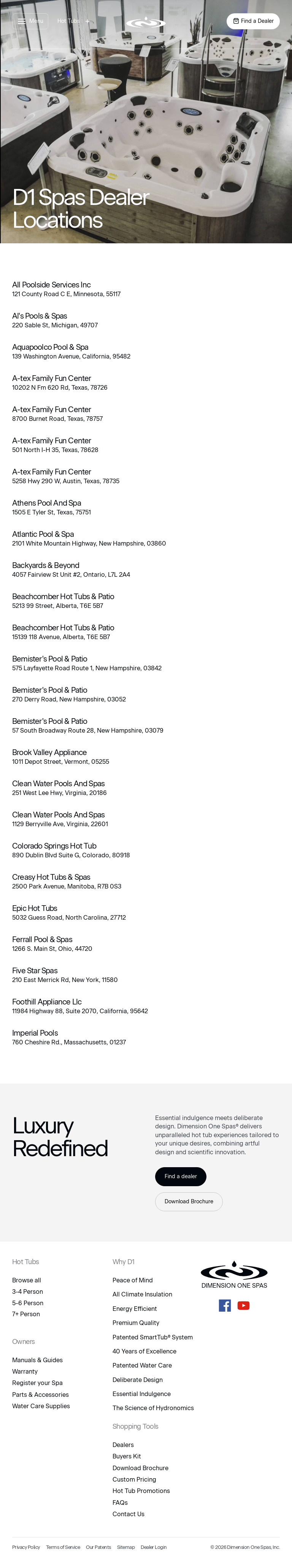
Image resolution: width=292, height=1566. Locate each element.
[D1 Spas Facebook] (225, 1305)
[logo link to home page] (146, 21)
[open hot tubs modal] (74, 21)
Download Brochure (189, 1201)
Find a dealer (181, 1176)
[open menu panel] (30, 21)
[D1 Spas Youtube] (243, 1305)
